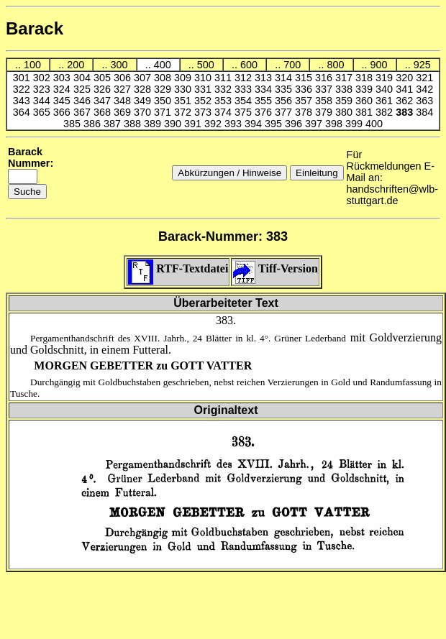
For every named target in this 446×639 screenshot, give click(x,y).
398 (335, 123)
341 (406, 89)
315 (305, 77)
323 (43, 89)
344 (43, 100)
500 (205, 64)
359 (345, 100)
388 (134, 123)
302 (43, 77)
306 (124, 77)
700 (292, 64)
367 (83, 112)
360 (365, 100)
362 (406, 100)
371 (164, 112)
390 (174, 123)
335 (285, 89)
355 (265, 100)
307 (144, 77)
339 (365, 89)
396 (295, 123)
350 (164, 100)
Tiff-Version (274, 268)
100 (32, 64)
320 (406, 77)
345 (63, 100)
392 (214, 123)
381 (365, 112)
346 (83, 100)
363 (424, 100)
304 (83, 77)
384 (424, 112)
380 (345, 112)
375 (245, 112)
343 (23, 100)
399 (355, 123)
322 (23, 89)
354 (245, 100)
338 (345, 89)
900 (379, 64)
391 (194, 123)
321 (424, 77)
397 (315, 123)
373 (204, 112)
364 (23, 112)
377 (285, 112)
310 (204, 77)
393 (234, 123)
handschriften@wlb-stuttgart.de (392, 194)
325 (83, 89)
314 (285, 77)
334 (265, 89)
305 (104, 77)
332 (224, 89)
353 (224, 100)
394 (255, 123)
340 (386, 89)
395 (275, 123)
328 (144, 89)
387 (114, 123)
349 (144, 100)
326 (104, 89)
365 (43, 112)
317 (345, 77)
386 (93, 123)
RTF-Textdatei (178, 268)
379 (325, 112)
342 (424, 89)
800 (335, 64)
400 (162, 64)
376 (265, 112)
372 (184, 112)
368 (104, 112)
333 (245, 89)
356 (285, 100)
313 (265, 77)
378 (305, 112)
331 (204, 89)
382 (386, 112)
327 (124, 89)
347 (104, 100)
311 (224, 77)
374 (224, 112)
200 (75, 64)
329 (164, 89)
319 (386, 77)
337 (325, 89)
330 (184, 89)
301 (23, 77)
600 (249, 64)
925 (422, 64)
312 (245, 77)
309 (184, 77)
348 (124, 100)
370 (144, 112)
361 (386, 100)
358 (325, 100)
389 (154, 123)
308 (164, 77)
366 (63, 112)
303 (63, 77)
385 (73, 123)
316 (325, 77)
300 (118, 64)
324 (63, 89)
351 (184, 100)
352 (204, 100)
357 (305, 100)
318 (365, 77)
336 (305, 89)
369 (124, 112)
